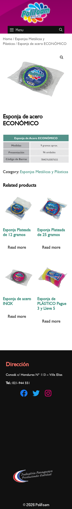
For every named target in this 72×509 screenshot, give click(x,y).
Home (7, 39)
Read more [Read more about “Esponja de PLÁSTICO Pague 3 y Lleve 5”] (51, 321)
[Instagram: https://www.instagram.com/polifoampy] (48, 393)
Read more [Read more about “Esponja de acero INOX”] (17, 316)
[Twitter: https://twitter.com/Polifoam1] (36, 393)
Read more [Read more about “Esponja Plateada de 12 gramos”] (17, 247)
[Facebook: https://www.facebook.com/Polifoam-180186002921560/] (24, 393)
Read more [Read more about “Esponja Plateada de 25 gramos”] (51, 247)
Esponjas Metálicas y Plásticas (44, 171)
